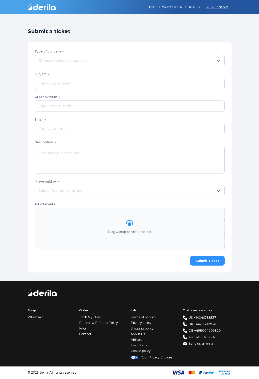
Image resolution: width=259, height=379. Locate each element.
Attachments (45, 204)
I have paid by (47, 181)
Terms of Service (143, 317)
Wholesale (35, 317)
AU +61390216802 (202, 337)
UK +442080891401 (204, 324)
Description (46, 142)
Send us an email (201, 344)
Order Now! (217, 7)
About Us (138, 334)
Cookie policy (141, 351)
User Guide (139, 345)
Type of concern (49, 51)
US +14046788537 (202, 318)
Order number (48, 97)
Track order (170, 7)
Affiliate (136, 340)
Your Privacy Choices (151, 357)
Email (41, 119)
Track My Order (90, 317)
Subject (42, 74)
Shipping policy (142, 329)
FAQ (152, 7)
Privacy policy (141, 323)
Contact (192, 7)
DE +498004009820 (205, 331)
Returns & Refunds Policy (98, 323)
